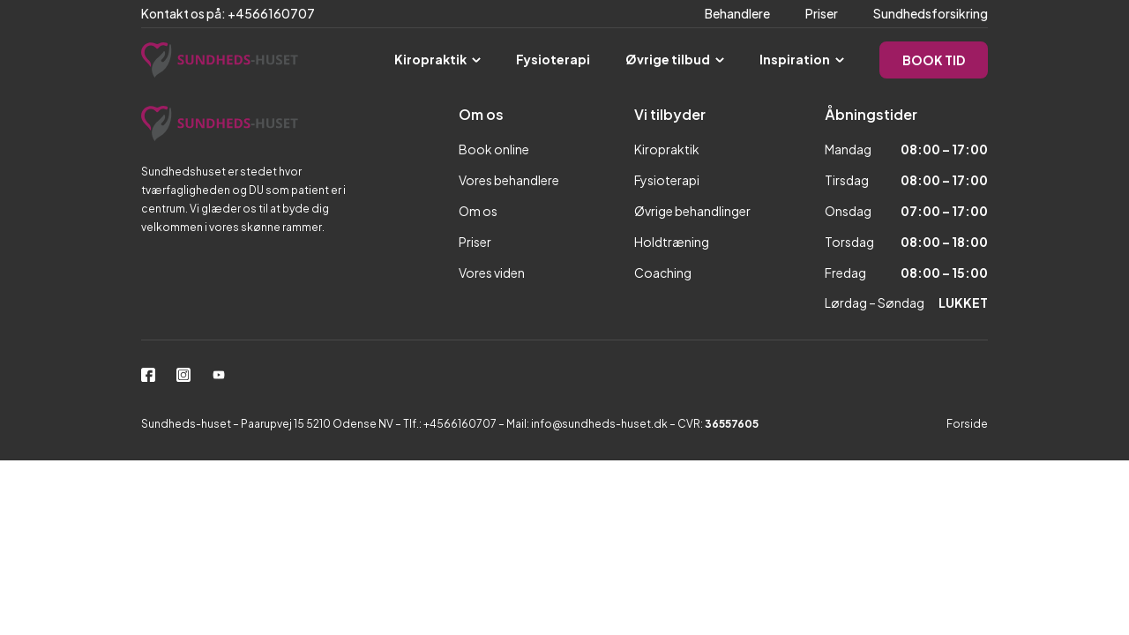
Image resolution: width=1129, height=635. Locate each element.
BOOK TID (933, 60)
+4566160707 (460, 423)
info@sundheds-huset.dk (599, 423)
